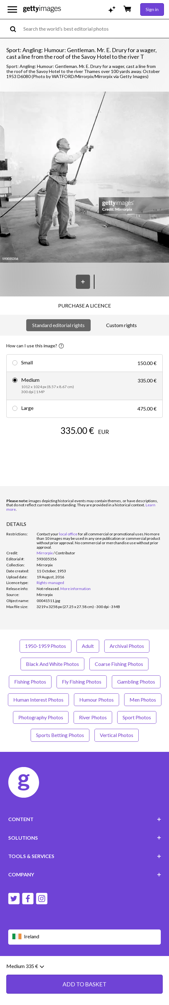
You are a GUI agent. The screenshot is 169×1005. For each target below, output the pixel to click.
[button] (84, 178)
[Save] (83, 282)
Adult (88, 646)
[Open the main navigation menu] (12, 9)
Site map (83, 972)
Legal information (53, 972)
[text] (95, 28)
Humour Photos (96, 700)
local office (68, 534)
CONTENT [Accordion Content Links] (84, 819)
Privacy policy (89, 967)
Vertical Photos (116, 735)
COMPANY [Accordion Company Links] (84, 874)
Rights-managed (50, 582)
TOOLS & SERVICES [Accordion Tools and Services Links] (84, 856)
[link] (48, 588)
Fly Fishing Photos (81, 682)
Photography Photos (40, 717)
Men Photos (143, 700)
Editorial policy (57, 967)
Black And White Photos (52, 664)
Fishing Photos (30, 682)
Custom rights (121, 325)
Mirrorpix (45, 553)
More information (75, 588)
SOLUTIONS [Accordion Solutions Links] (84, 838)
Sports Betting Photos (60, 735)
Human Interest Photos (38, 700)
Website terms (23, 967)
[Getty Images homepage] (42, 9)
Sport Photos (137, 717)
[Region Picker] (84, 936)
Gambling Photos (136, 682)
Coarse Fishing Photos (119, 664)
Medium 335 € (25, 996)
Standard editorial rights (58, 325)
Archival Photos (127, 646)
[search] (15, 28)
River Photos (93, 717)
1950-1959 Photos (45, 646)
